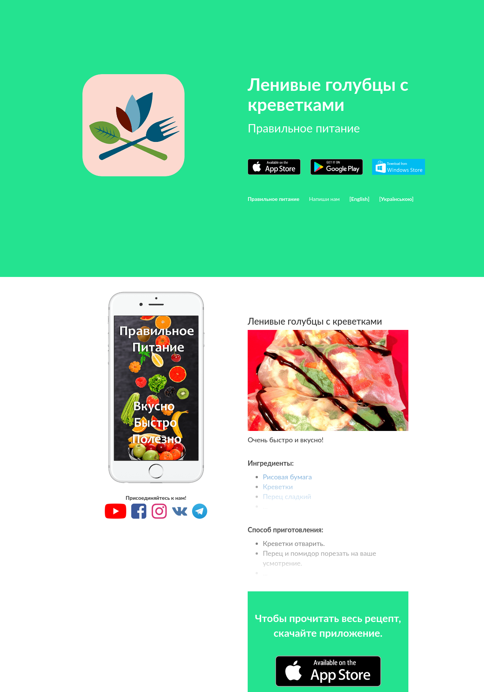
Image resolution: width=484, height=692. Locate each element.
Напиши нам (324, 199)
